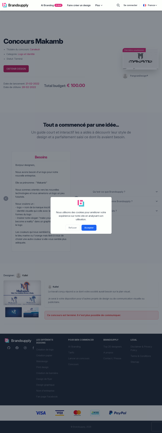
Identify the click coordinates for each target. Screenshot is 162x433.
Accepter (89, 227)
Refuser (73, 227)
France (150, 5)
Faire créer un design (79, 5)
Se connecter (130, 5)
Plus (99, 5)
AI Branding (51, 5)
